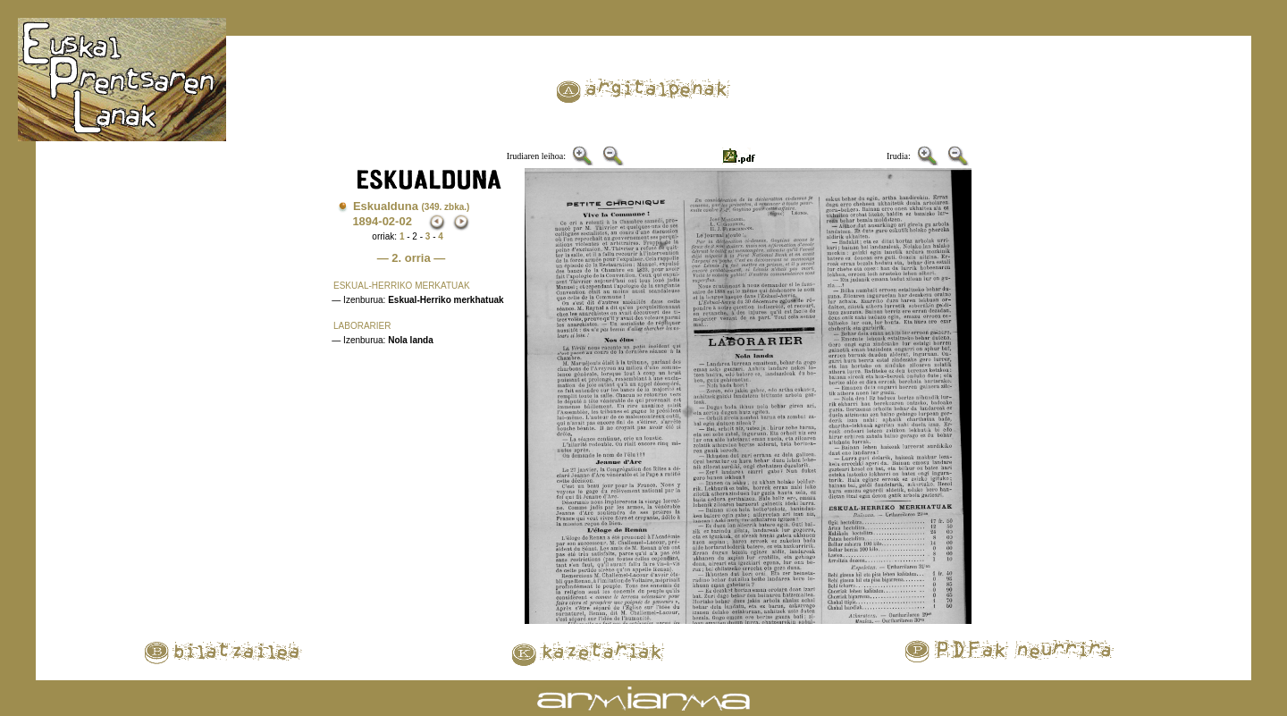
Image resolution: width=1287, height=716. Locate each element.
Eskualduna (411, 206)
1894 (365, 221)
